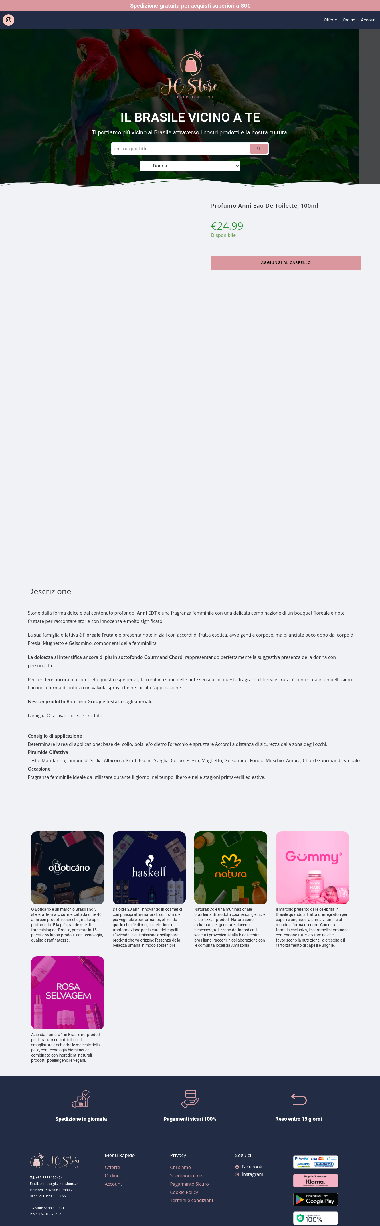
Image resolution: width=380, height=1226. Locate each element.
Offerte (329, 20)
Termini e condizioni (191, 1200)
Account (368, 20)
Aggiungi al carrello (286, 262)
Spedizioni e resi (187, 1175)
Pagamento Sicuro (189, 1184)
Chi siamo (180, 1167)
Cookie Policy (184, 1192)
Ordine (348, 20)
